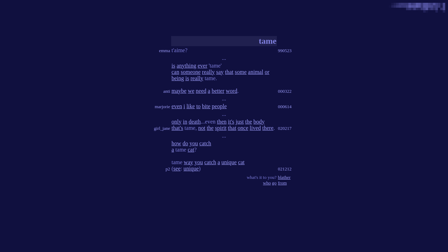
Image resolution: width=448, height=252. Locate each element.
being (178, 78)
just (240, 122)
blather (284, 177)
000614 (285, 106)
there (267, 128)
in (185, 122)
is (173, 66)
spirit (220, 128)
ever (203, 66)
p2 (168, 169)
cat (191, 150)
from (282, 183)
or (267, 72)
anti (166, 91)
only (176, 122)
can (175, 72)
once (243, 128)
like (191, 106)
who (267, 183)
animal (256, 72)
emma (164, 50)
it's (231, 122)
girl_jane (162, 128)
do (185, 143)
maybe (179, 91)
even (177, 106)
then (222, 122)
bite (206, 106)
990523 (285, 50)
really (208, 72)
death (195, 122)
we (191, 91)
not (201, 128)
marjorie (162, 106)
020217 (285, 128)
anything (186, 66)
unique (229, 162)
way (188, 162)
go (274, 183)
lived (255, 128)
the (248, 122)
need (201, 91)
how (176, 143)
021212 (285, 169)
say (220, 72)
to (198, 106)
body (259, 122)
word (231, 91)
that (229, 72)
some (241, 72)
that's (177, 128)
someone (191, 72)
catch (205, 143)
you (194, 143)
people (219, 106)
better (218, 91)
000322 (285, 91)
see (176, 169)
